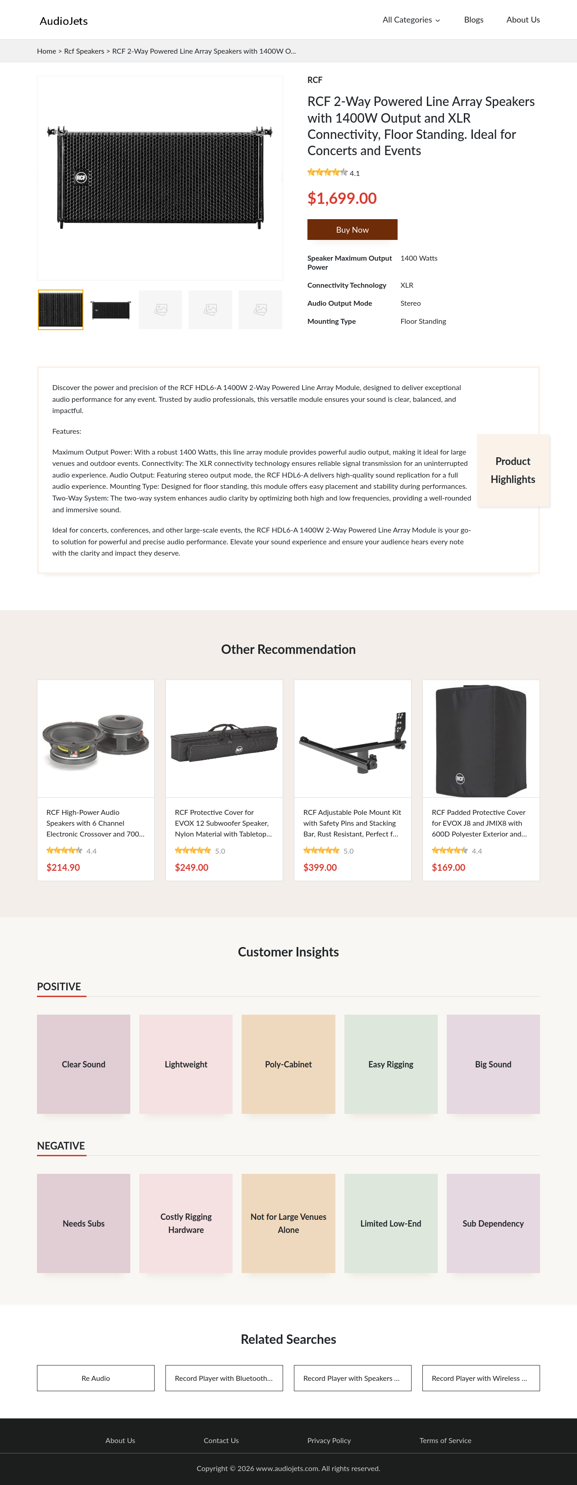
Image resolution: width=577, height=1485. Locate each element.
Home (46, 50)
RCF (315, 80)
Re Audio (96, 1378)
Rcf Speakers (84, 50)
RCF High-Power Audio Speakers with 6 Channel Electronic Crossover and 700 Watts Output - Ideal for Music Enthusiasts (94, 834)
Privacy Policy (329, 1440)
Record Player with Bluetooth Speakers (229, 1378)
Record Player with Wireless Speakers (486, 1378)
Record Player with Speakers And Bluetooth (357, 1378)
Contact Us (221, 1440)
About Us (120, 1440)
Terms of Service (446, 1440)
